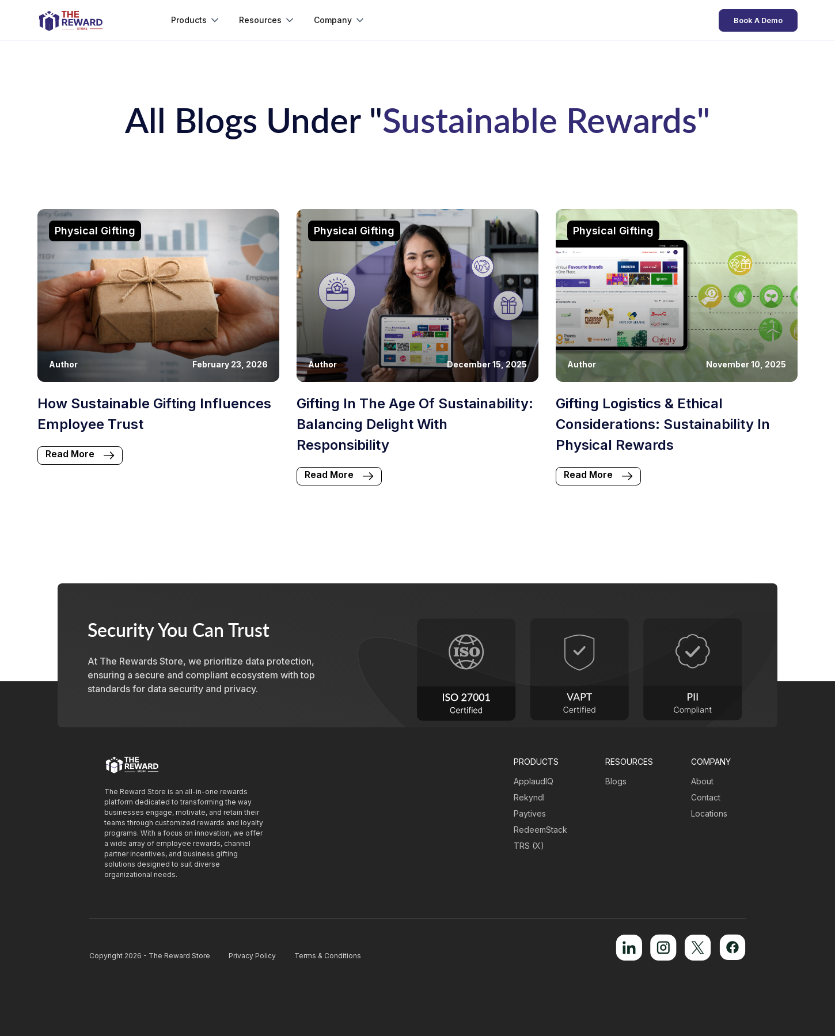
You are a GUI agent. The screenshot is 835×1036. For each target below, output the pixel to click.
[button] (196, 20)
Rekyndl (529, 797)
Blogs (616, 781)
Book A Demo (758, 20)
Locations (709, 813)
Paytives (530, 813)
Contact (705, 797)
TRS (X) (529, 846)
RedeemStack (540, 829)
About (702, 781)
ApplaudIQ (533, 781)
